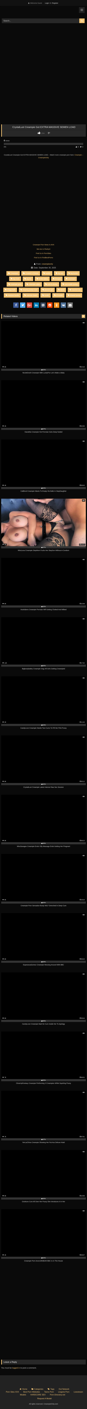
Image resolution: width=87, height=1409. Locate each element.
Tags (52, 1389)
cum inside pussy (70, 284)
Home (24, 1389)
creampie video (33, 284)
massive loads (30, 295)
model (45, 295)
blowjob (57, 279)
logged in (16, 1368)
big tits (27, 279)
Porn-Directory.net (57, 1395)
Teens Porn (49, 1392)
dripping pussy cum (29, 290)
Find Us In (40, 253)
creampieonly (47, 264)
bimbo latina (42, 279)
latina (61, 290)
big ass (59, 273)
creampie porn (14, 284)
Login (47, 3)
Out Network (64, 1389)
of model (58, 295)
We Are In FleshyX (43, 249)
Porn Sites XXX (12, 1392)
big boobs (73, 273)
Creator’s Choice (30, 273)
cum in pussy (51, 284)
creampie (70, 279)
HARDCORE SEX (38, 1395)
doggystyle (10, 290)
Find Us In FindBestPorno (43, 258)
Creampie (13, 273)
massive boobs (12, 295)
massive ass (75, 290)
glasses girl (47, 290)
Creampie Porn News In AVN (43, 245)
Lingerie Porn (63, 1392)
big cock (15, 279)
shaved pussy (74, 295)
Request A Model (44, 1399)
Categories (38, 1389)
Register (55, 3)
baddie (46, 273)
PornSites (47, 253)
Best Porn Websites (31, 1392)
